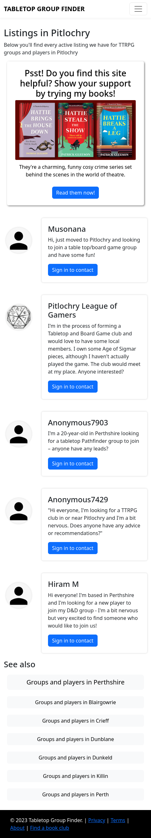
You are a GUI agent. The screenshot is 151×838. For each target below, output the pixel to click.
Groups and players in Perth (75, 794)
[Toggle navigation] (138, 9)
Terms (118, 820)
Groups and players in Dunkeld (76, 757)
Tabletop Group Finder (44, 8)
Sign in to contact (72, 269)
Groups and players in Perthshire (75, 682)
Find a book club (49, 827)
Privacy (96, 820)
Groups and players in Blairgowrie (75, 702)
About (17, 827)
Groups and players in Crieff (75, 720)
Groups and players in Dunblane (75, 739)
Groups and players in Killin (75, 776)
